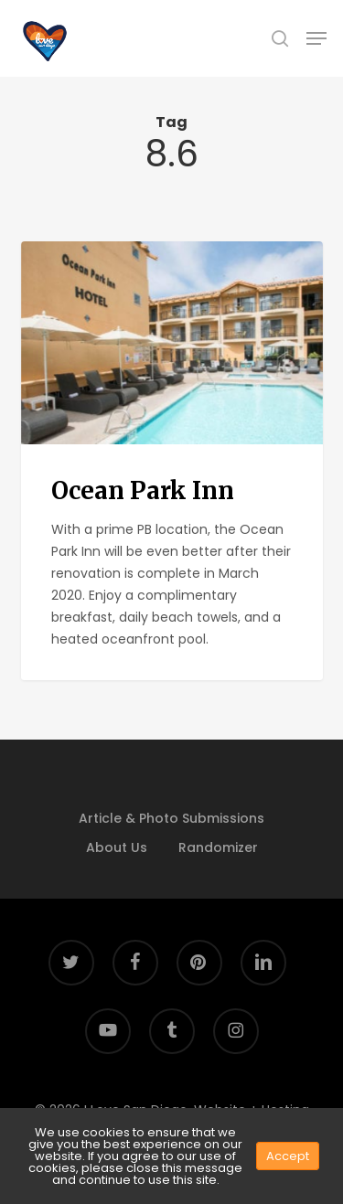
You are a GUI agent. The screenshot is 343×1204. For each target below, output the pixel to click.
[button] (316, 38)
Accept (287, 1156)
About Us (116, 847)
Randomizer (218, 847)
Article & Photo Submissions (171, 818)
